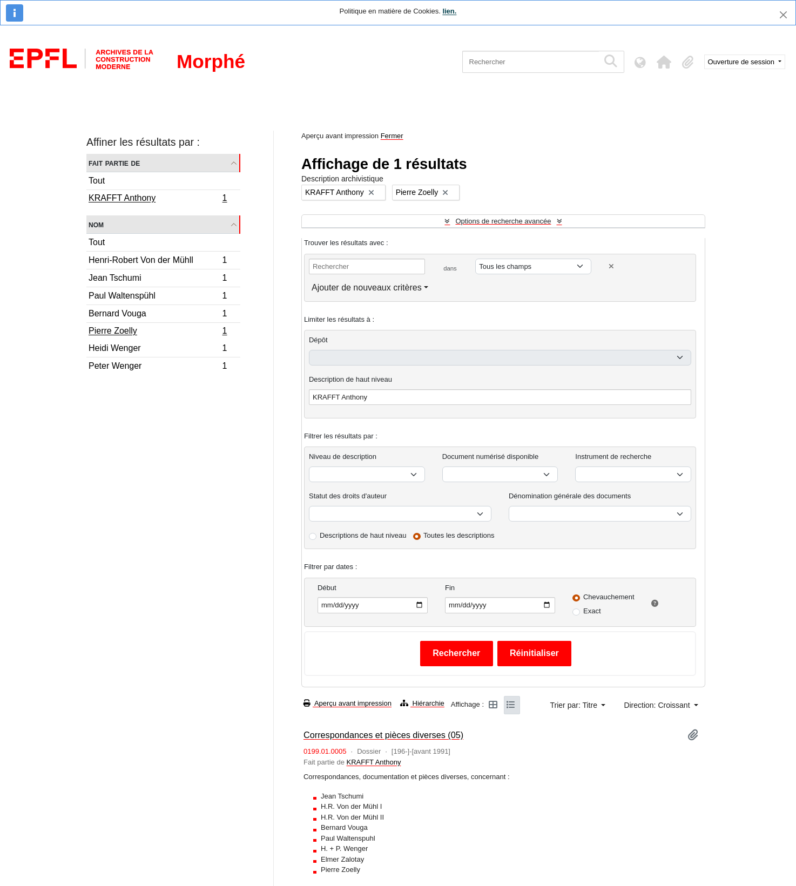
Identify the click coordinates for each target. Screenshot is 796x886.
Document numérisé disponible (490, 456)
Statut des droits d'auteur (348, 496)
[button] (664, 62)
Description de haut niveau (350, 379)
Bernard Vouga (157, 315)
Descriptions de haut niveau (363, 535)
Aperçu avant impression (347, 703)
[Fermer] (783, 15)
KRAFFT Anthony (157, 199)
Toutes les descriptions (459, 535)
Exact (592, 611)
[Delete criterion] (611, 266)
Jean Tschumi (157, 279)
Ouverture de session (742, 62)
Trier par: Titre (574, 705)
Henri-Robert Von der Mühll (157, 261)
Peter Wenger (157, 367)
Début (327, 588)
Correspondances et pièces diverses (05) (383, 735)
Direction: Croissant (658, 705)
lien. (449, 11)
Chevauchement (609, 597)
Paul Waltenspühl (157, 297)
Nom (96, 224)
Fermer (392, 136)
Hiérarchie (422, 703)
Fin (450, 588)
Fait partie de (114, 163)
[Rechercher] (530, 62)
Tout (97, 180)
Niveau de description (342, 456)
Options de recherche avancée (503, 221)
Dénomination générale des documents (570, 496)
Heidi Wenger (157, 349)
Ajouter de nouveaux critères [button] (367, 287)
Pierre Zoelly (157, 332)
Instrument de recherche (613, 456)
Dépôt (318, 340)
